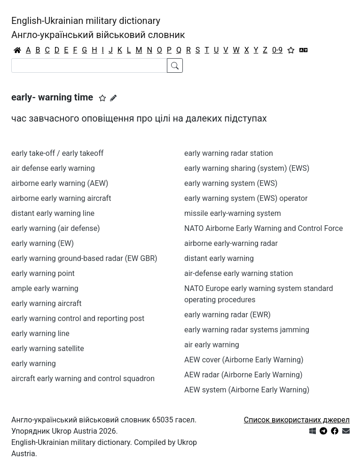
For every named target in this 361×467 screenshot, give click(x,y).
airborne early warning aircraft (61, 198)
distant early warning (219, 258)
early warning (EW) (42, 243)
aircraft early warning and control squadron (83, 378)
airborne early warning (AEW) (59, 183)
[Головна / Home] (17, 50)
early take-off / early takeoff (57, 153)
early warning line (40, 333)
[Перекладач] (303, 50)
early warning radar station (228, 153)
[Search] (89, 65)
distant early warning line (52, 213)
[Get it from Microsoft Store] (312, 431)
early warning (33, 363)
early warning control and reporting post (77, 318)
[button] (102, 98)
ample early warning (44, 288)
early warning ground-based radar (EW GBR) (84, 258)
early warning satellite (47, 348)
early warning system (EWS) (230, 183)
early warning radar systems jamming (246, 329)
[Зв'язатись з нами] (346, 431)
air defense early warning (53, 168)
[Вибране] (291, 50)
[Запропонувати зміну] (113, 98)
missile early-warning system (232, 213)
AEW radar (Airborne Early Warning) (243, 374)
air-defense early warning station (238, 273)
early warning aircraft (46, 303)
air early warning (211, 344)
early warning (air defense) (55, 228)
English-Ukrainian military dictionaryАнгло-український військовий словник (98, 27)
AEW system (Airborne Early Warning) (246, 389)
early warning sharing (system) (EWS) (246, 168)
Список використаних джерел (297, 419)
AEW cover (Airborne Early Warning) (243, 359)
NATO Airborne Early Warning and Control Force (263, 228)
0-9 (277, 50)
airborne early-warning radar (231, 243)
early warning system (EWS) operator (245, 198)
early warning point (43, 273)
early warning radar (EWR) (227, 314)
